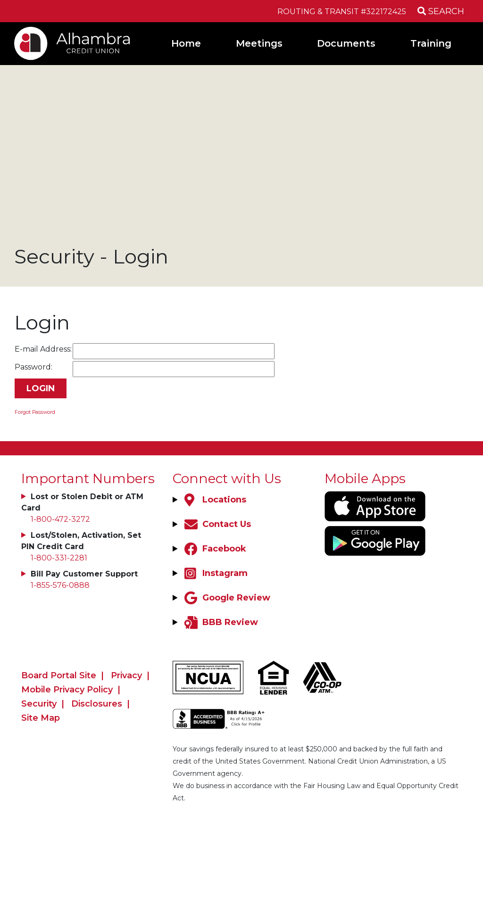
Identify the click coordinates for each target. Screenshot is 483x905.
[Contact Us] (216, 524)
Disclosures (96, 704)
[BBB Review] (220, 622)
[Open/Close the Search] (438, 11)
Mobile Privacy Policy (67, 689)
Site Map (40, 718)
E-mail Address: (43, 349)
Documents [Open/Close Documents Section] (346, 43)
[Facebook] (214, 548)
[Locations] (214, 499)
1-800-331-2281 (59, 557)
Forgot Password (35, 412)
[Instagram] (215, 573)
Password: (33, 366)
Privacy (126, 675)
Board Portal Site (58, 675)
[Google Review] (226, 597)
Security (39, 704)
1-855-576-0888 (60, 585)
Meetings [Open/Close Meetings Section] (259, 43)
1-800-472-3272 (60, 519)
